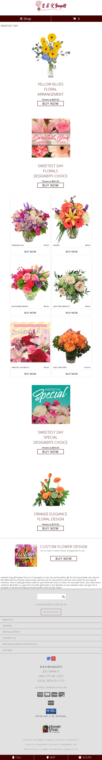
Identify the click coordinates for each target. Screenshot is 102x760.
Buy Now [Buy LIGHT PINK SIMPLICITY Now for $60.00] (72, 312)
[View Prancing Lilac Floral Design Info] (30, 220)
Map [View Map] (51, 757)
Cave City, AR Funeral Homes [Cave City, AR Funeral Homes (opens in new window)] (37, 740)
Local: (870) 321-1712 (51, 681)
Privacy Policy (31, 749)
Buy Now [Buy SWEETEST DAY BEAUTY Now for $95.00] (30, 374)
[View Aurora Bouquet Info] (72, 220)
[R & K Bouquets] (51, 11)
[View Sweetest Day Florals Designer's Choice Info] (51, 138)
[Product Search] (51, 597)
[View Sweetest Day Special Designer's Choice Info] (51, 404)
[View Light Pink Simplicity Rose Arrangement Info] (72, 281)
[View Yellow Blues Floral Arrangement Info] (51, 56)
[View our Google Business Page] (48, 659)
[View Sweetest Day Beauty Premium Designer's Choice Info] (30, 342)
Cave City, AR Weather (36, 744)
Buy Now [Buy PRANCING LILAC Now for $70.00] (30, 251)
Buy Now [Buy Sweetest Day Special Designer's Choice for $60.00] (50, 451)
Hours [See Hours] (85, 757)
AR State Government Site (63, 744)
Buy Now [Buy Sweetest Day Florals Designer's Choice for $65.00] (50, 185)
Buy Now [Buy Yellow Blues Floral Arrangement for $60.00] (50, 103)
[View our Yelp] (53, 659)
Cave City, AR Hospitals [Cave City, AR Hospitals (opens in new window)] (67, 740)
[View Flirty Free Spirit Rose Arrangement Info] (72, 342)
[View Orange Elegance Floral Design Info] (51, 486)
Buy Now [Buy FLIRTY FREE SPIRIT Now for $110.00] (72, 374)
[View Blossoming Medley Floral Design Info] (30, 281)
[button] (51, 711)
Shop (25, 18)
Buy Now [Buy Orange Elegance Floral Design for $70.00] (50, 528)
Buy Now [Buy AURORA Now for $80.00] (72, 251)
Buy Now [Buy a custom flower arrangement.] (64, 558)
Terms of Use (71, 749)
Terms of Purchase (52, 749)
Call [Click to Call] (16, 757)
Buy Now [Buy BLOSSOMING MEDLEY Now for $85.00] (30, 312)
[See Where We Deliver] (51, 612)
